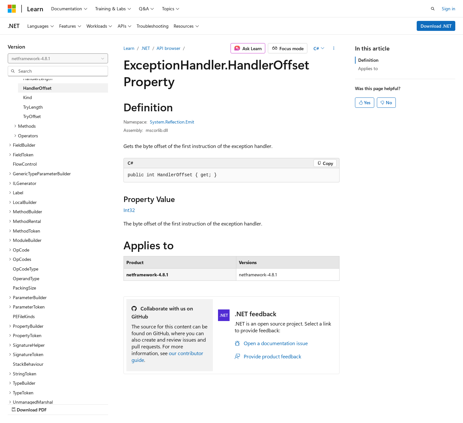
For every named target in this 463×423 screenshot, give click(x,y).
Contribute (306, 403)
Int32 (129, 210)
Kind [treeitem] (27, 97)
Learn (128, 48)
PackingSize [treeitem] (24, 288)
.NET (145, 48)
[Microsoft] (12, 9)
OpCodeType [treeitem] (25, 269)
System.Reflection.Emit (172, 122)
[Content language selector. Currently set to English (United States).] (37, 403)
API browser (168, 48)
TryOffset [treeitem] (32, 116)
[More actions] (334, 48)
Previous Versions (250, 403)
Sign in (448, 8)
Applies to (368, 68)
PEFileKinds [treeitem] (24, 316)
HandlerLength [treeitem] (37, 78)
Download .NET (436, 26)
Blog (279, 403)
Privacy (332, 403)
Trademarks (396, 403)
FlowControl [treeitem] (25, 164)
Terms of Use (364, 403)
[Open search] (432, 8)
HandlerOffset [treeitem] (37, 88)
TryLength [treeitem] (33, 107)
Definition (368, 60)
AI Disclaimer (212, 403)
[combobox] (58, 58)
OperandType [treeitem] (26, 278)
